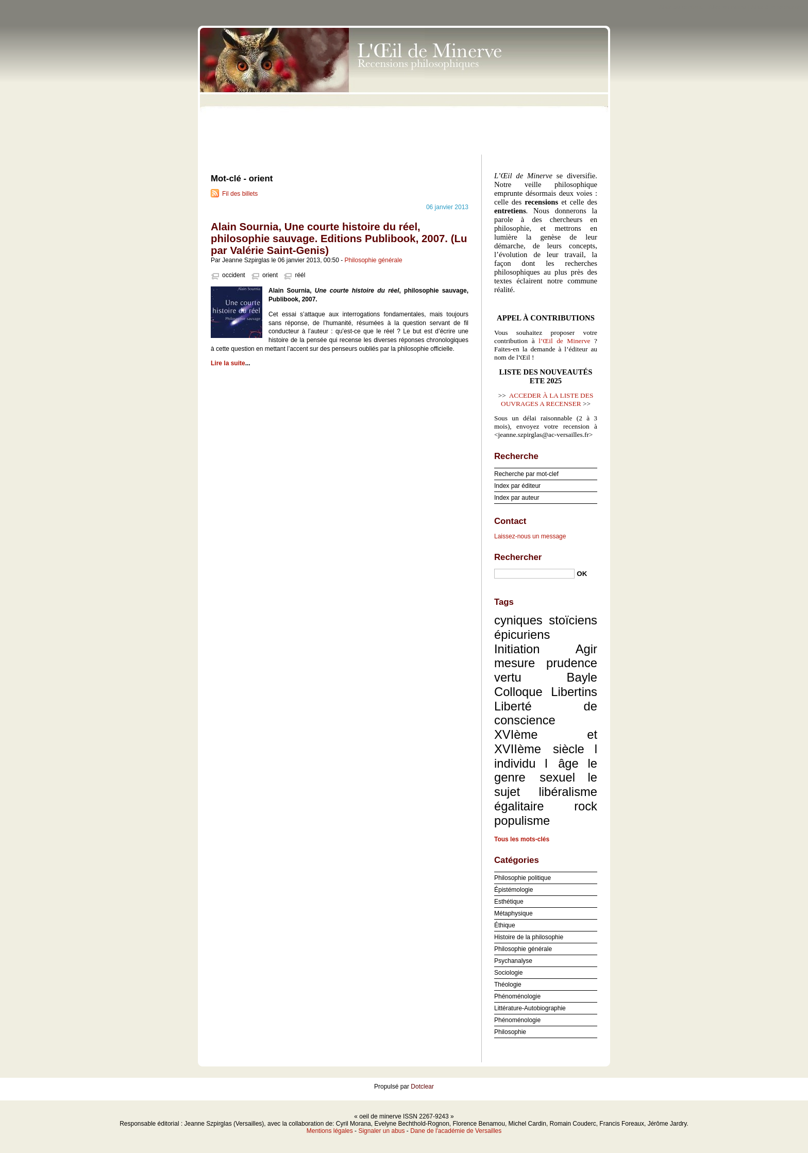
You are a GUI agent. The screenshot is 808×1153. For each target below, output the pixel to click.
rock (585, 806)
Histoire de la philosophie (528, 937)
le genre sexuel (545, 770)
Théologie (507, 984)
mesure (514, 663)
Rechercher (518, 557)
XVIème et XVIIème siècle (545, 741)
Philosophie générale (373, 260)
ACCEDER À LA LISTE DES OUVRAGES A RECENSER (547, 400)
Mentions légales (330, 1130)
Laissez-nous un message (530, 536)
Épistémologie (513, 889)
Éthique (504, 925)
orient (270, 275)
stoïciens (573, 620)
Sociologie (508, 972)
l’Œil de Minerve (564, 341)
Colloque (518, 692)
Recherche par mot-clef (526, 474)
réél (300, 275)
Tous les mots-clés (521, 839)
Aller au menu (727, 7)
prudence (571, 663)
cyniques (518, 620)
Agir (586, 649)
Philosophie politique (522, 877)
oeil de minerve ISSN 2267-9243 (404, 87)
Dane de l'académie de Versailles (455, 1130)
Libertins (574, 692)
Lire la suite (228, 363)
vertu (507, 677)
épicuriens (522, 634)
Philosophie (510, 1032)
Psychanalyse (513, 960)
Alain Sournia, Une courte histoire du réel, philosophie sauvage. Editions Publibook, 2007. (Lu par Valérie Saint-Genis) (339, 238)
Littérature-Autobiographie (530, 1008)
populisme (522, 820)
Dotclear (422, 1086)
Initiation (517, 649)
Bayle (582, 677)
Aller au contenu (681, 7)
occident (233, 275)
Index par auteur (516, 497)
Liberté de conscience (545, 713)
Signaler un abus (381, 1130)
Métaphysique (513, 913)
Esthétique (509, 901)
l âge (562, 763)
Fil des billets (240, 193)
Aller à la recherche (777, 7)
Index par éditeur (517, 485)
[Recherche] (534, 574)
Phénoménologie (517, 996)
